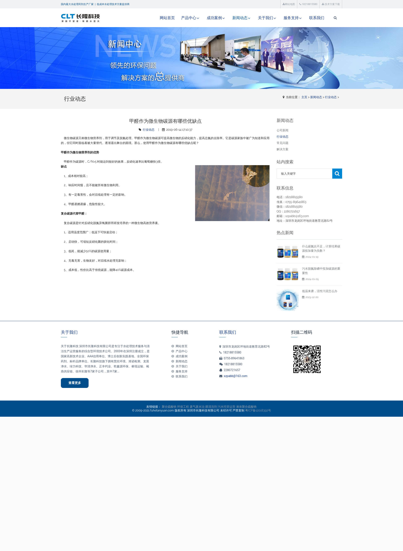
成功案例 (214, 18)
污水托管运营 (226, 406)
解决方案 (282, 149)
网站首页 (167, 18)
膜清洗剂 (211, 406)
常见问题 (282, 143)
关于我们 (265, 18)
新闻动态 (239, 18)
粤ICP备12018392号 (258, 410)
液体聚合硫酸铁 (246, 406)
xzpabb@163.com (235, 376)
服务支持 (291, 18)
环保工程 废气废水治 (190, 406)
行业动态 (331, 97)
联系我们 (316, 18)
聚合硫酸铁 (169, 406)
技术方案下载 (331, 4)
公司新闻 (282, 130)
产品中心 (188, 18)
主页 (304, 97)
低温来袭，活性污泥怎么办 (319, 291)
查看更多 (74, 383)
